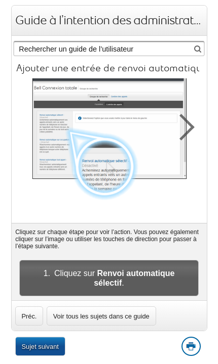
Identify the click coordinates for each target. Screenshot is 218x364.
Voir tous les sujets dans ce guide (101, 316)
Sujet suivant (40, 346)
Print (190, 347)
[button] (181, 125)
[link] (29, 316)
